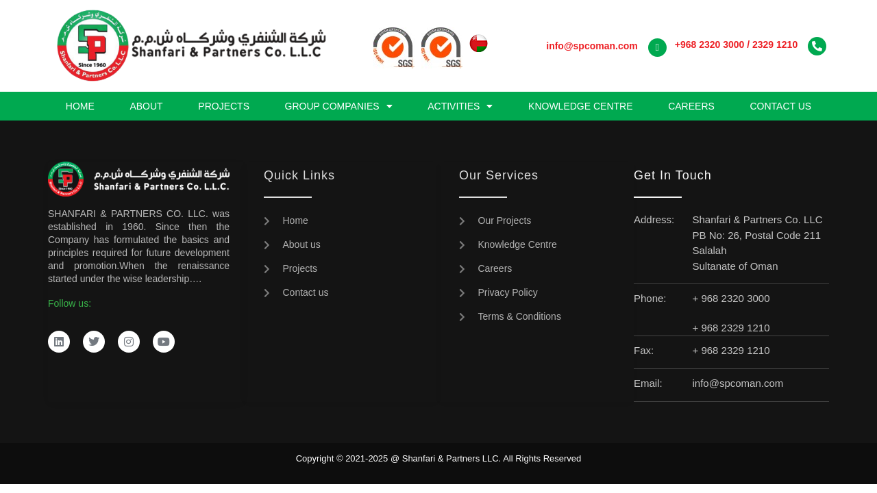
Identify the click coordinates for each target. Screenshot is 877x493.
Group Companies (339, 106)
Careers (691, 106)
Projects (223, 106)
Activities (460, 106)
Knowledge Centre (580, 106)
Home (80, 106)
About (145, 106)
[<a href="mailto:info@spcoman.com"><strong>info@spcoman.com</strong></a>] (657, 47)
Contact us (780, 106)
